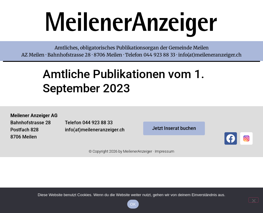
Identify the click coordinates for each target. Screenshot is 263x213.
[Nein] (253, 200)
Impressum (164, 151)
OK (133, 204)
